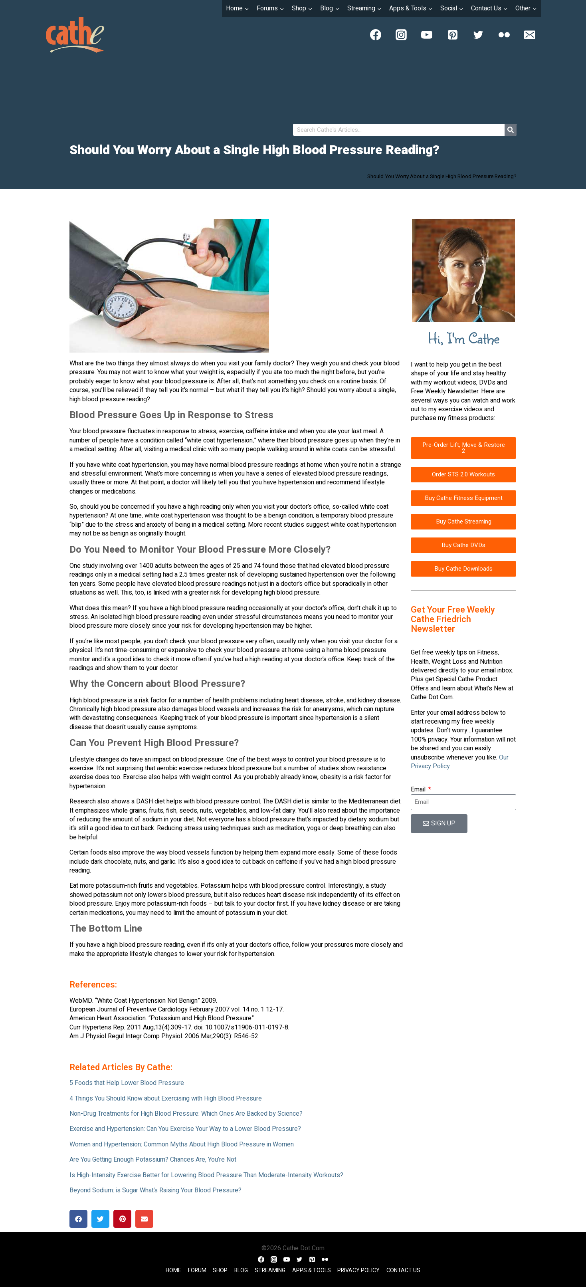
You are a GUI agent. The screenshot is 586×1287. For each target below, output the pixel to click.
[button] (78, 1219)
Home (173, 1270)
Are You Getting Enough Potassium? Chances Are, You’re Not (152, 1159)
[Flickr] (504, 35)
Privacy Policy (358, 1270)
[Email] (530, 35)
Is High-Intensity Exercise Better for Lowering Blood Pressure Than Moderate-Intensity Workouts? (206, 1175)
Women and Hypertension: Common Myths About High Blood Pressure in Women (181, 1144)
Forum (197, 1270)
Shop (220, 1270)
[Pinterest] (452, 35)
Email (419, 789)
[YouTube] (427, 35)
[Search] (511, 130)
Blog (241, 1270)
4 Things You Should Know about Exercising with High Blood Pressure (165, 1098)
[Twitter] (478, 35)
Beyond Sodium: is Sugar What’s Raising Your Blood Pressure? (155, 1190)
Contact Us (403, 1270)
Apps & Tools (311, 1270)
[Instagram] (401, 35)
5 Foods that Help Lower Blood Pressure (126, 1083)
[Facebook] (375, 35)
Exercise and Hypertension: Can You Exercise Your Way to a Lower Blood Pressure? (185, 1129)
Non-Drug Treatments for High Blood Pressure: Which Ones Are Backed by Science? (186, 1113)
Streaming (270, 1270)
